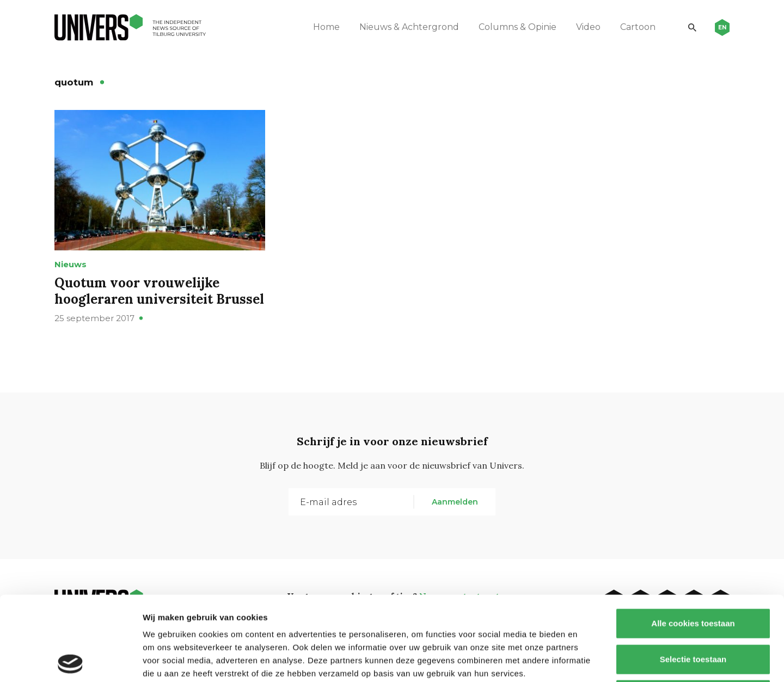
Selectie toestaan (693, 575)
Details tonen (588, 660)
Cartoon (638, 27)
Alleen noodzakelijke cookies (693, 610)
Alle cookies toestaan (692, 539)
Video (588, 27)
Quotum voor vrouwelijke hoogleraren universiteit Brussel (159, 291)
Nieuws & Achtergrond (409, 27)
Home (326, 27)
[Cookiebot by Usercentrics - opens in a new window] (70, 661)
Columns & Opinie (517, 27)
